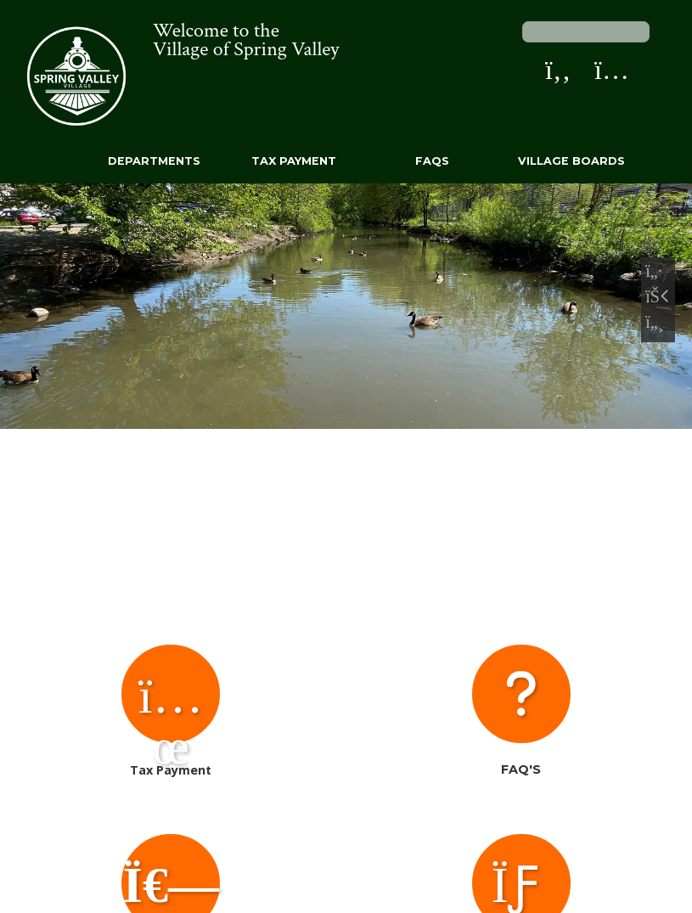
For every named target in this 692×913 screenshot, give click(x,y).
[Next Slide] (658, 325)
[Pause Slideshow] (658, 300)
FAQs (432, 161)
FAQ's (521, 710)
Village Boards (571, 161)
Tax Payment (293, 161)
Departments (154, 161)
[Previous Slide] (658, 274)
